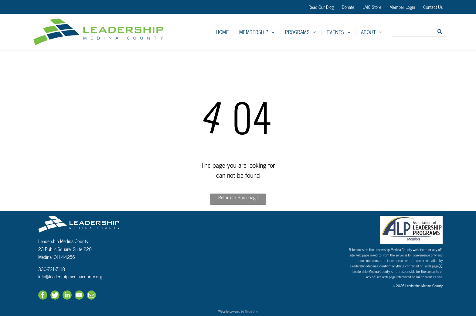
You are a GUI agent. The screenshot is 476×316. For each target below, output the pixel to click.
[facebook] (42, 295)
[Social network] (54, 295)
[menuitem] (223, 32)
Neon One (251, 311)
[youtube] (79, 295)
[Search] (419, 32)
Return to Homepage (238, 197)
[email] (91, 295)
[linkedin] (67, 295)
